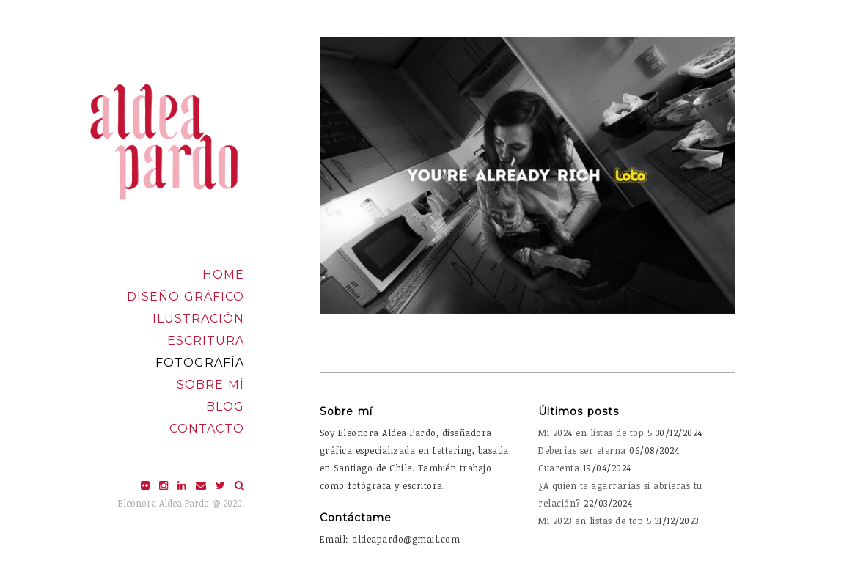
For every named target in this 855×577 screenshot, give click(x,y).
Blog (225, 407)
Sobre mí (210, 385)
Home (223, 275)
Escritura (205, 341)
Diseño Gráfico (185, 297)
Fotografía (199, 363)
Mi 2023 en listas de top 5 (594, 520)
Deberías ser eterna (582, 450)
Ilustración (198, 319)
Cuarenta (558, 468)
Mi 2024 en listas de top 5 (595, 432)
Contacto (206, 428)
